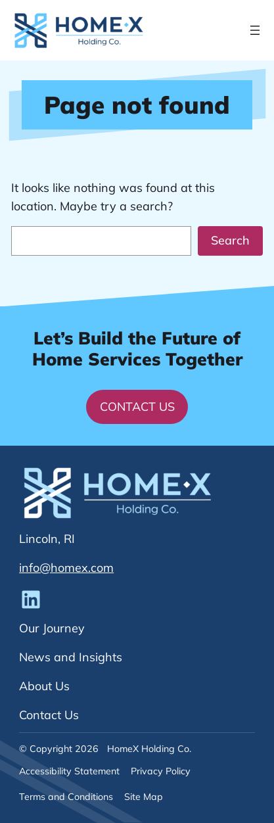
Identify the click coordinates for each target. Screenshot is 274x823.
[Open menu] (255, 30)
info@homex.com (66, 567)
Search (230, 240)
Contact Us (137, 406)
